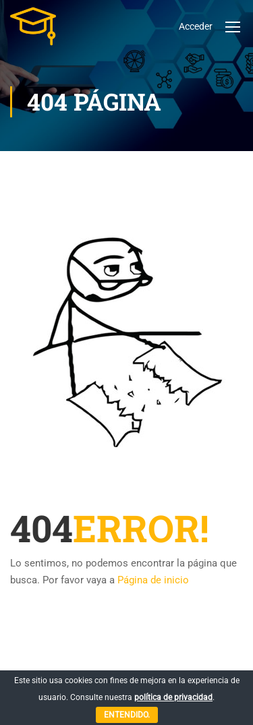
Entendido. (127, 715)
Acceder (196, 26)
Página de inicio (153, 580)
